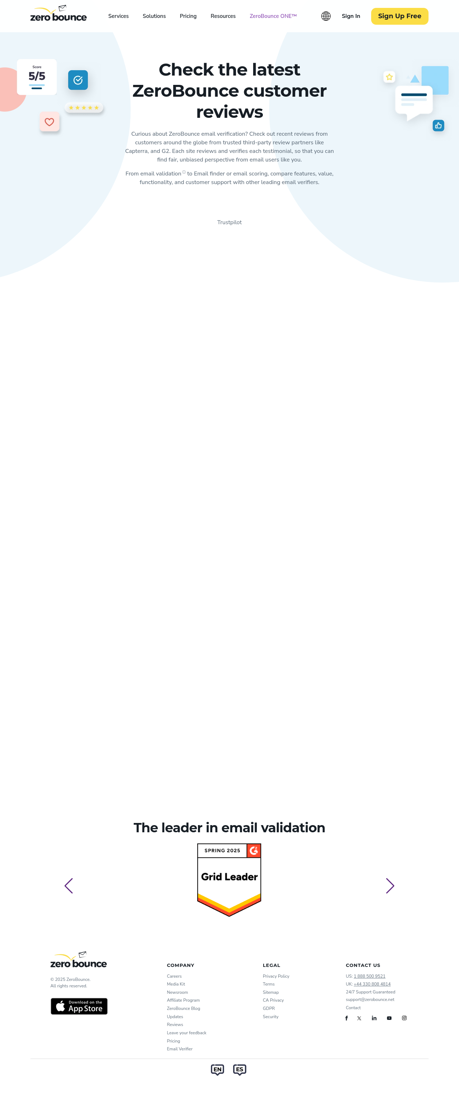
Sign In (351, 16)
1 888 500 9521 (369, 976)
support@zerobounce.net (370, 999)
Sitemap (271, 992)
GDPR (269, 1008)
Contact (353, 1008)
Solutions (154, 16)
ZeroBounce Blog (183, 1008)
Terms (269, 984)
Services (118, 16)
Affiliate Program (183, 1000)
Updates (175, 1017)
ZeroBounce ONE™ (273, 16)
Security (271, 1017)
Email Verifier (180, 1049)
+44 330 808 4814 (372, 984)
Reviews (175, 1024)
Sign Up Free (399, 16)
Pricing (188, 16)
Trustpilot (229, 222)
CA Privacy (273, 1000)
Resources (223, 16)
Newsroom (177, 992)
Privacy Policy (276, 976)
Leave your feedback (187, 1033)
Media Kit (176, 984)
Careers (174, 976)
